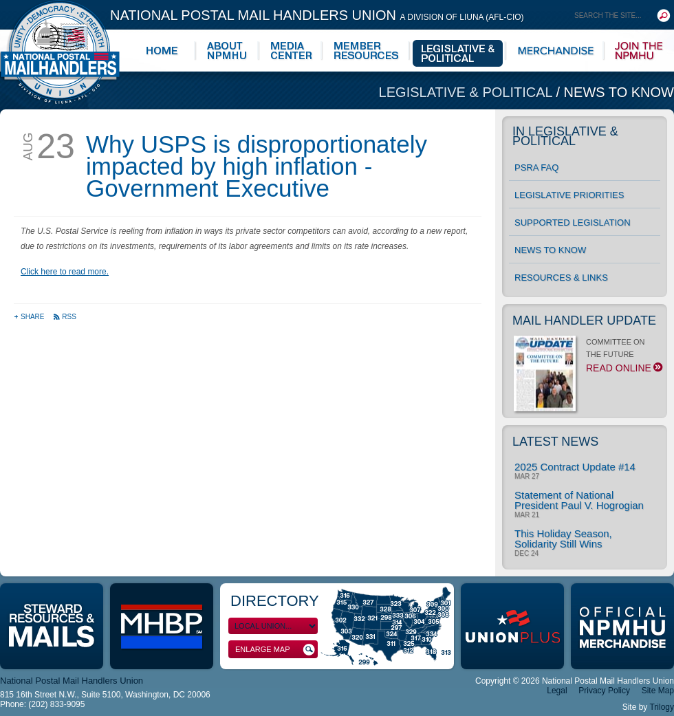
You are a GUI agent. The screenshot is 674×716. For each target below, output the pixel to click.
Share (30, 317)
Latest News (555, 441)
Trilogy (661, 707)
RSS (64, 317)
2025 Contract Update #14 (574, 467)
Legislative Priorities (569, 195)
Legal (557, 690)
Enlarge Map (275, 649)
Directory (274, 600)
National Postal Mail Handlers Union (317, 15)
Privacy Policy (604, 690)
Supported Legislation (572, 222)
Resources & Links (561, 277)
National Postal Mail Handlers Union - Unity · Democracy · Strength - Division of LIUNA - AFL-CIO (60, 52)
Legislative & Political (467, 92)
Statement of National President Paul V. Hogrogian (579, 500)
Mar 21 (526, 515)
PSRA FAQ (536, 167)
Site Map (658, 690)
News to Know (619, 92)
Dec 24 (526, 553)
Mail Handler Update (584, 320)
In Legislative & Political (565, 136)
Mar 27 (526, 476)
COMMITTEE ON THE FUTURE (587, 359)
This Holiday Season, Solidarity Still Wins (563, 539)
